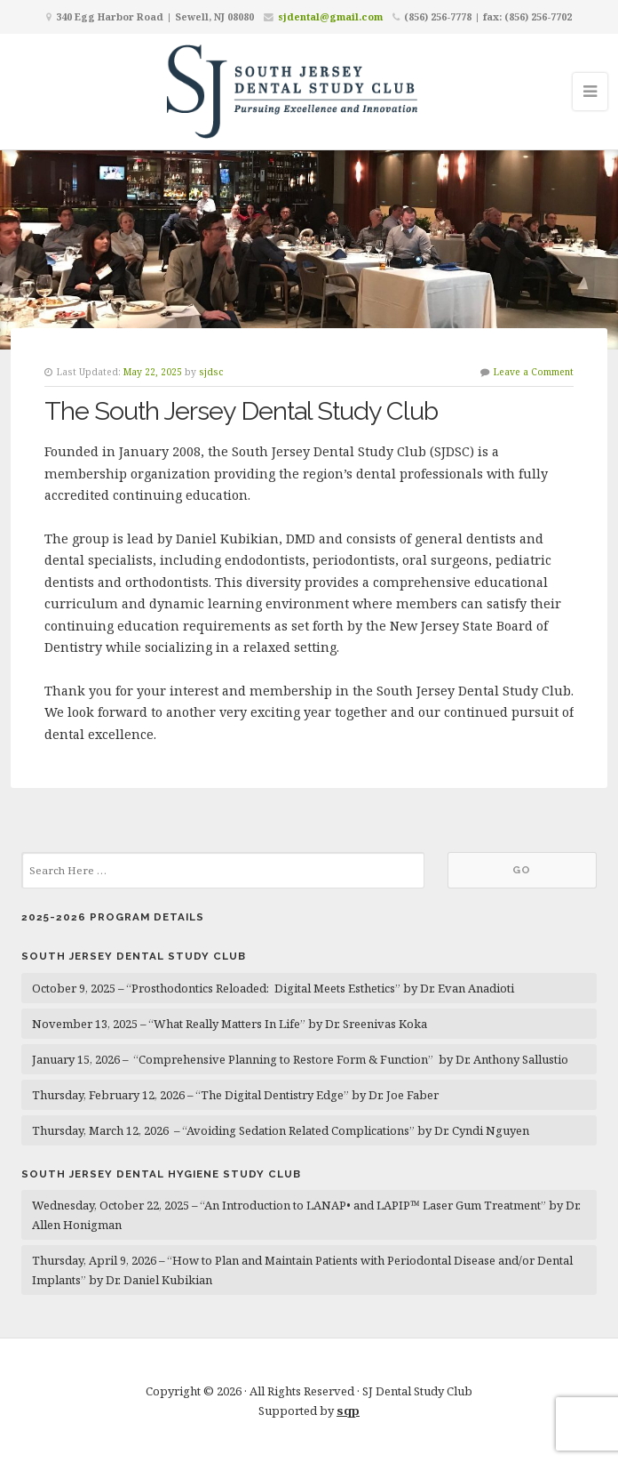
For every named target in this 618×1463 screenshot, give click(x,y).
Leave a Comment (534, 372)
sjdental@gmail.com (330, 16)
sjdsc (211, 372)
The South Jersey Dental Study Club (241, 411)
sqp (348, 1411)
